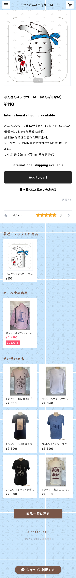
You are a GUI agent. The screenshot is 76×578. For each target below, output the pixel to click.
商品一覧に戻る (38, 514)
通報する (67, 199)
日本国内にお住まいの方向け (38, 189)
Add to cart (38, 177)
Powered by (38, 538)
